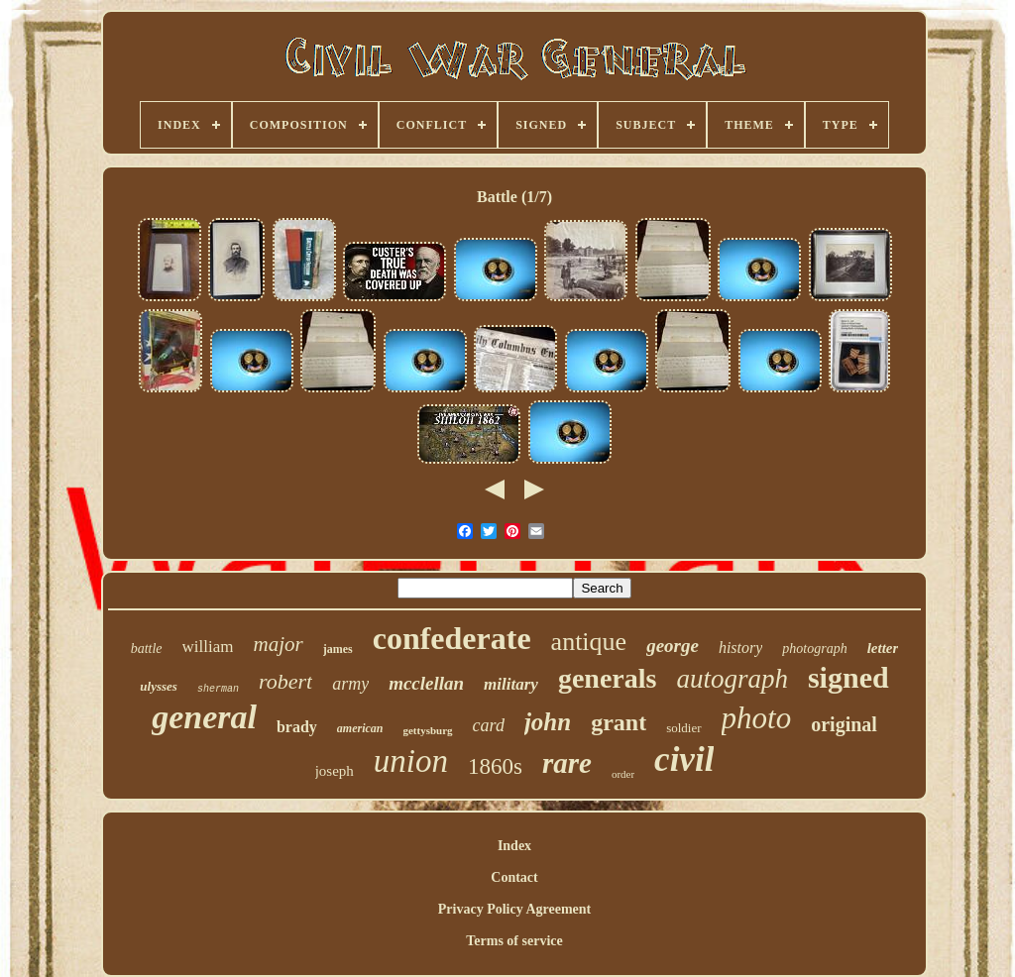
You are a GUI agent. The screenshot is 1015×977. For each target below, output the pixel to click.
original (844, 724)
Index (514, 845)
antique (589, 641)
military (511, 684)
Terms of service (514, 940)
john (547, 721)
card (489, 725)
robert (285, 681)
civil (684, 759)
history (740, 647)
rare (567, 763)
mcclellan (426, 683)
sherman (218, 689)
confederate (452, 638)
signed (848, 677)
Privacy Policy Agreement (514, 909)
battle (147, 648)
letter (883, 648)
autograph (732, 679)
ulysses (158, 686)
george (672, 645)
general (204, 717)
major (277, 644)
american (360, 728)
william (208, 646)
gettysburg (427, 730)
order (623, 774)
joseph (334, 771)
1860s (495, 766)
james (338, 649)
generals (607, 678)
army (350, 684)
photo (757, 718)
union (411, 761)
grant (618, 722)
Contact (514, 877)
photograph (814, 648)
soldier (683, 727)
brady (297, 726)
